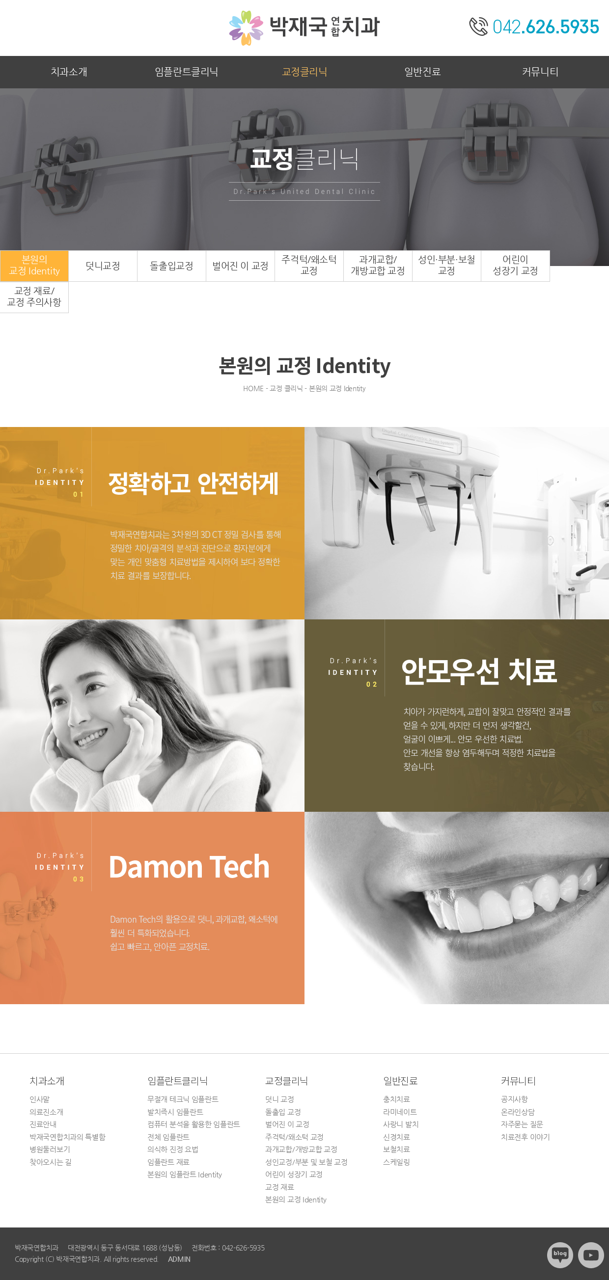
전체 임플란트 (168, 1137)
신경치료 (396, 1137)
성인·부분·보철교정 (446, 265)
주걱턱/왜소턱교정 (308, 265)
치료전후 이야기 (525, 1137)
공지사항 (514, 1099)
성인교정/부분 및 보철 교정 (306, 1162)
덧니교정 (102, 266)
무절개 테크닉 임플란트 (182, 1099)
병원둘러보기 (49, 1149)
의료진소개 (46, 1112)
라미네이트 (400, 1112)
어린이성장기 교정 (515, 265)
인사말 (39, 1099)
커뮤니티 (540, 72)
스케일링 (396, 1162)
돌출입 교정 (283, 1112)
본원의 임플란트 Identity (184, 1174)
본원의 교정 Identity (296, 1199)
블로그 (560, 1255)
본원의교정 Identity (34, 265)
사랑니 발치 (400, 1124)
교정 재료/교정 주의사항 (34, 296)
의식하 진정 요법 (172, 1149)
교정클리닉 (305, 72)
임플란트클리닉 (187, 72)
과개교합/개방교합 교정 (378, 265)
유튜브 (591, 1255)
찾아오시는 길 (50, 1162)
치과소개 (69, 72)
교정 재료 (279, 1187)
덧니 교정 (279, 1099)
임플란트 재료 (168, 1162)
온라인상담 (518, 1112)
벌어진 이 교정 (240, 266)
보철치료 (396, 1149)
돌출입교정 (171, 266)
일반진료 (422, 72)
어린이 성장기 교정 (294, 1174)
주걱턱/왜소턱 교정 (294, 1137)
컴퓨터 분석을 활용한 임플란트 (193, 1124)
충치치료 (396, 1099)
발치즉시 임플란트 (175, 1112)
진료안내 (42, 1124)
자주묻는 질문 (522, 1124)
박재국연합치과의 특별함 (67, 1137)
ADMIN (179, 1259)
